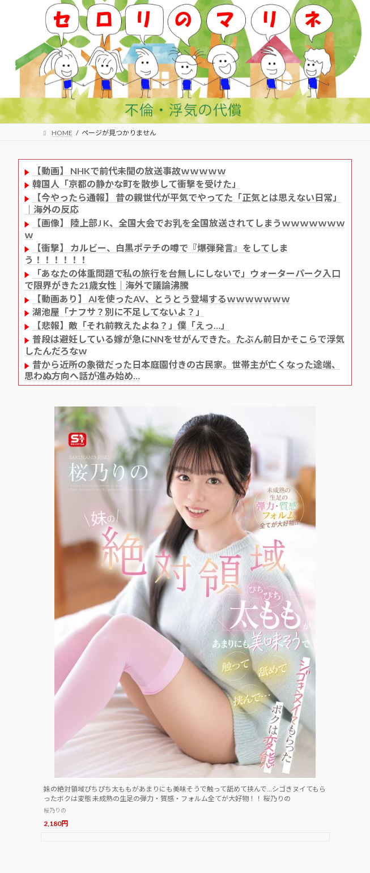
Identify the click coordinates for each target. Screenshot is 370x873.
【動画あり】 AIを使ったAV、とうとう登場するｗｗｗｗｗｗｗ (161, 298)
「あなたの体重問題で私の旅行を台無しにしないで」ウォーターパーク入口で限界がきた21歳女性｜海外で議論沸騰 (182, 279)
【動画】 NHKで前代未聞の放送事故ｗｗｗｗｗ (129, 170)
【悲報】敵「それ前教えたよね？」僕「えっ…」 (130, 325)
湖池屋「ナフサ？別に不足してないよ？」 (118, 311)
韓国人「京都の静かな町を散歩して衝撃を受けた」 (136, 183)
